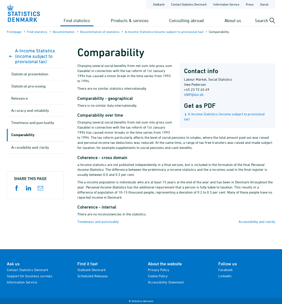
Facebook (225, 270)
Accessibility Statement (166, 282)
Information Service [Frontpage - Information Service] (226, 4)
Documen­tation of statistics (99, 32)
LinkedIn (225, 276)
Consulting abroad (186, 20)
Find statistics (77, 20)
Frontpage (14, 32)
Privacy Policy (158, 270)
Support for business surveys (29, 276)
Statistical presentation (29, 74)
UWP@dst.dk (194, 95)
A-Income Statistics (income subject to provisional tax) (164, 32)
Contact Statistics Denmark (27, 270)
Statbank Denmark (91, 270)
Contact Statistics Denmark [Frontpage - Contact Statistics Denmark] (189, 4)
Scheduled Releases (92, 276)
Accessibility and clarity (257, 222)
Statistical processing (28, 86)
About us (232, 20)
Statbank (159, 4)
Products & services (130, 20)
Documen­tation (63, 32)
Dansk (264, 4)
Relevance (19, 98)
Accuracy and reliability (30, 110)
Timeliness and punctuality (98, 222)
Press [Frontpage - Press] (250, 4)
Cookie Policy (158, 276)
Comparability (23, 134)
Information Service (22, 282)
